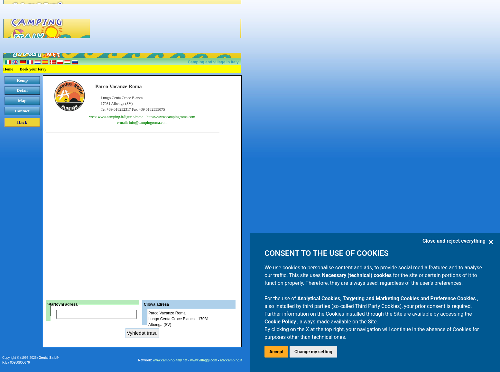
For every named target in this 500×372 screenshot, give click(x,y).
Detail (22, 90)
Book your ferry (33, 69)
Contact (22, 110)
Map (22, 100)
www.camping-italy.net (170, 360)
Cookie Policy (280, 322)
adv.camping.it (231, 360)
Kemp (22, 80)
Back (22, 122)
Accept (276, 351)
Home (8, 69)
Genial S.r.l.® (49, 357)
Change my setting (313, 351)
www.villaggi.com (203, 360)
